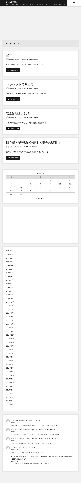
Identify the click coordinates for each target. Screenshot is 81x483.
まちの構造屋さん (12, 2)
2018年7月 (9, 350)
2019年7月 (9, 313)
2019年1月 (9, 331)
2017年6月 (9, 397)
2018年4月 (9, 361)
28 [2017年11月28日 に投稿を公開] (21, 194)
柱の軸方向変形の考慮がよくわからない (24, 456)
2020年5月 (9, 284)
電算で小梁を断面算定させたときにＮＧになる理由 (28, 429)
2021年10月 (10, 258)
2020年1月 (9, 298)
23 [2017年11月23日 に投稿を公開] (40, 191)
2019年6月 (9, 317)
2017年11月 (10, 379)
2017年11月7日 (20, 146)
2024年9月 (9, 251)
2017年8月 (9, 390)
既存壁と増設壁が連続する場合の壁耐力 (33, 142)
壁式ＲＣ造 (13, 55)
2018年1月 (9, 371)
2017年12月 (10, 375)
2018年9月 (9, 346)
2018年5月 (9, 357)
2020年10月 (10, 269)
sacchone (11, 59)
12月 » (43, 198)
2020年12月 (10, 265)
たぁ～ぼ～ (51, 438)
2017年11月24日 (21, 88)
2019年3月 (9, 324)
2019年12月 (10, 302)
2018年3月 (9, 364)
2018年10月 (10, 342)
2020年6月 (9, 280)
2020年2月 (9, 295)
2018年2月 (9, 368)
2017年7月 (9, 393)
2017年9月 (9, 386)
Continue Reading (13, 70)
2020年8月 (9, 276)
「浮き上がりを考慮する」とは (21, 420)
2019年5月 (9, 320)
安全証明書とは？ (18, 113)
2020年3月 (9, 291)
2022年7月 (9, 254)
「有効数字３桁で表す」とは (20, 447)
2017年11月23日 (21, 117)
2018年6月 (9, 353)
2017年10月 (10, 382)
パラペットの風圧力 (19, 84)
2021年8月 (9, 262)
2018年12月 (10, 335)
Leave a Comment (33, 59)
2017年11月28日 (21, 59)
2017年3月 (9, 404)
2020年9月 (9, 273)
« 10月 (38, 198)
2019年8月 (9, 309)
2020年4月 (9, 287)
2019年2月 (9, 328)
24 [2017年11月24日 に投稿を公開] (50, 191)
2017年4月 (9, 401)
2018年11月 (10, 339)
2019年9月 (9, 306)
